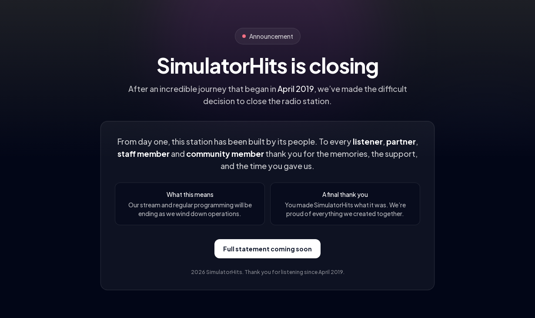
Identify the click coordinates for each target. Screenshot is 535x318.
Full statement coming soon (267, 249)
